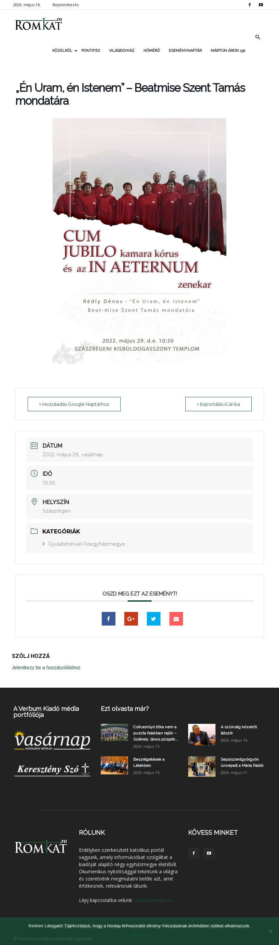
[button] (258, 37)
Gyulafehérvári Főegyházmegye (86, 544)
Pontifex (90, 50)
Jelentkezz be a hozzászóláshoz (46, 667)
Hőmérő (151, 50)
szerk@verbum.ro (153, 900)
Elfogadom (139, 934)
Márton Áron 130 (228, 50)
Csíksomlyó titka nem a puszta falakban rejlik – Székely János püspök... (155, 733)
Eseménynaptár (185, 50)
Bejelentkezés (66, 4)
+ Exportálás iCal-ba (218, 404)
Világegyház (122, 50)
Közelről (64, 50)
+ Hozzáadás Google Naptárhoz (75, 404)
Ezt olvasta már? (125, 708)
